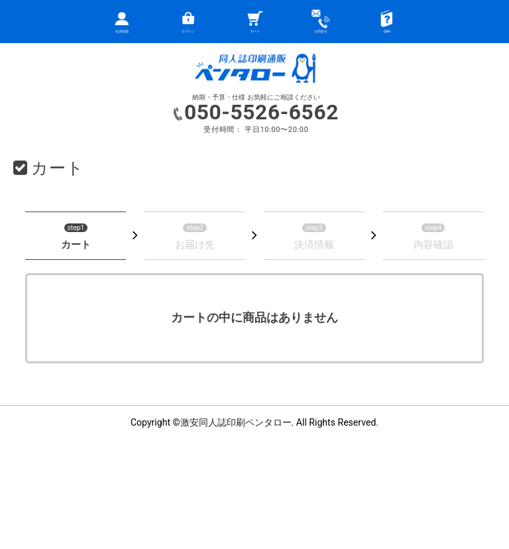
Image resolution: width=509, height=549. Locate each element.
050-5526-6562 (261, 112)
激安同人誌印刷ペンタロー (236, 422)
